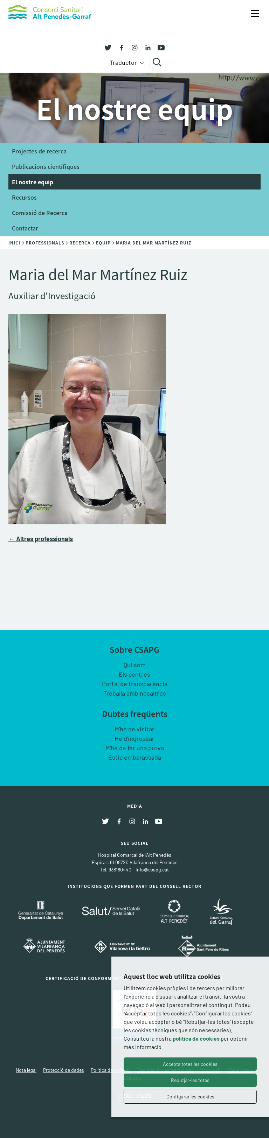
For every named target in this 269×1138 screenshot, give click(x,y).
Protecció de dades (63, 1070)
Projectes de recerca (39, 151)
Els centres (134, 674)
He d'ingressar (134, 738)
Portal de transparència (134, 684)
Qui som (135, 665)
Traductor (124, 62)
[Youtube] (159, 47)
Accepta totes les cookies (190, 1064)
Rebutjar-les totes (190, 1080)
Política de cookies (111, 1070)
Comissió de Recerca (40, 212)
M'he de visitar (134, 729)
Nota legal (26, 1070)
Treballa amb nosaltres (134, 693)
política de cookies (196, 1038)
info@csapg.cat (152, 870)
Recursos (24, 197)
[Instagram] (132, 47)
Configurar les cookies (190, 1096)
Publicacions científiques (46, 166)
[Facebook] (119, 47)
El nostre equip (32, 182)
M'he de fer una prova (134, 748)
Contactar (25, 228)
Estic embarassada (134, 757)
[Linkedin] (145, 47)
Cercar (158, 62)
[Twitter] (107, 47)
